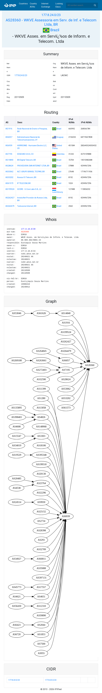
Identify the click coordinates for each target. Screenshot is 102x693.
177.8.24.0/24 (14, 680)
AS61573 (9, 183)
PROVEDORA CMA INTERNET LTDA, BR (33, 166)
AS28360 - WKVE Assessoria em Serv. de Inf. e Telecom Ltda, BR (51, 22)
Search (94, 5)
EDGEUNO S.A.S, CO (25, 154)
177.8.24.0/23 (51, 15)
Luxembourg (57, 192)
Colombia (60, 154)
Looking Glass (59, 5)
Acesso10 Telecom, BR (26, 177)
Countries (23, 3)
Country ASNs (33, 5)
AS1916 (9, 129)
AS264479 (10, 206)
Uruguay (60, 137)
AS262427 (10, 198)
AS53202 (9, 177)
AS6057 (9, 137)
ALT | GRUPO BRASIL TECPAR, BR (31, 172)
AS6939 (9, 145)
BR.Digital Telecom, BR (26, 160)
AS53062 (9, 172)
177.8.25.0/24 (50, 680)
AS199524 (10, 189)
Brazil (51, 30)
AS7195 (9, 154)
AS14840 (9, 160)
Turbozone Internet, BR (26, 206)
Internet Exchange (45, 5)
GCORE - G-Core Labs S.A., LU (29, 189)
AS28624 (9, 166)
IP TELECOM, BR (24, 183)
